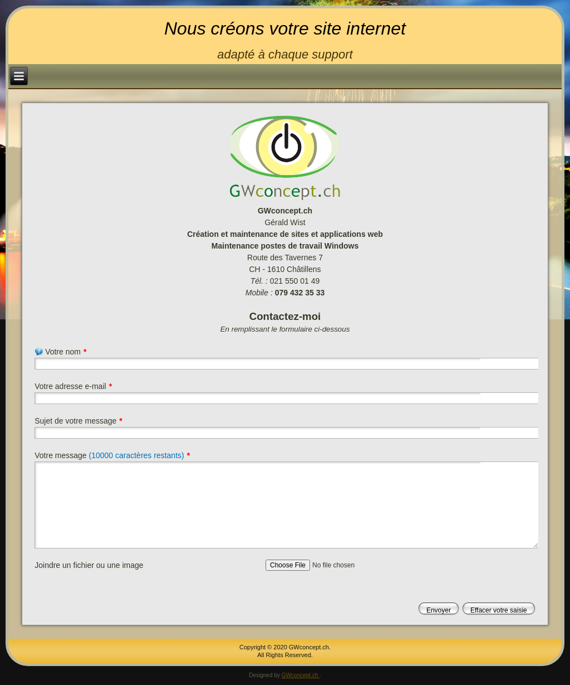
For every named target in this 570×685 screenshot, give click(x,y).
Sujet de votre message (78, 420)
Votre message (112, 455)
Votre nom (60, 351)
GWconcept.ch (301, 675)
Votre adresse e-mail (73, 386)
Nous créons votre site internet (285, 28)
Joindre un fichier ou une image (89, 565)
